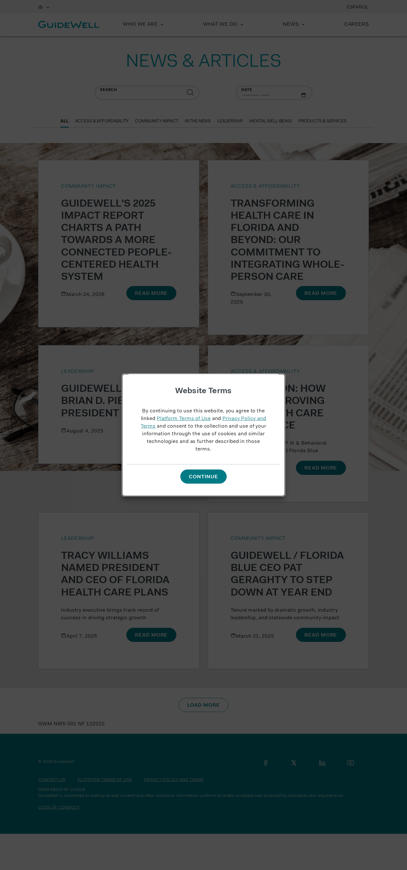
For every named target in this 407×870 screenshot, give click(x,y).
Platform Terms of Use (184, 418)
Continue (203, 477)
